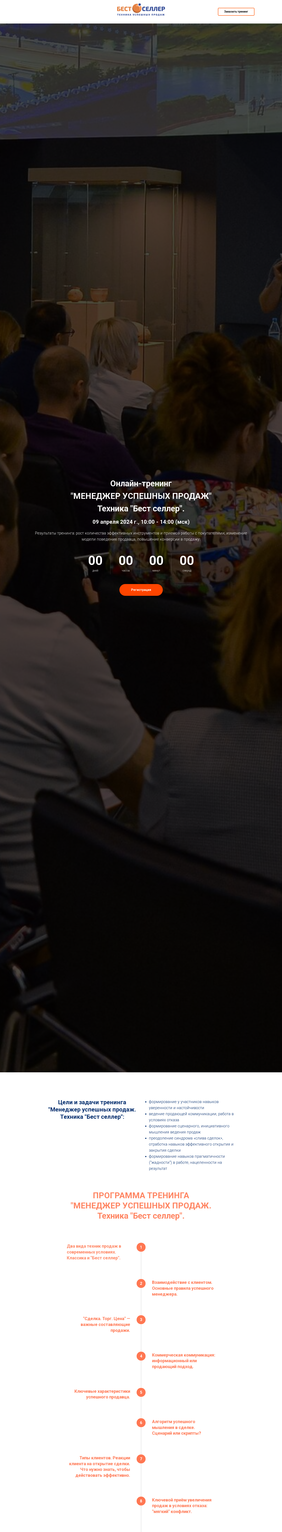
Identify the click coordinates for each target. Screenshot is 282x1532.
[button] (236, 12)
